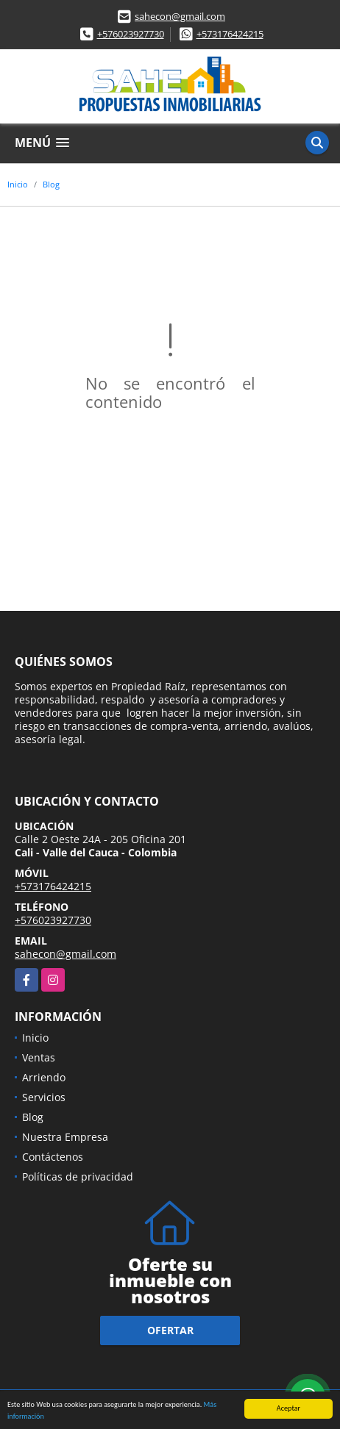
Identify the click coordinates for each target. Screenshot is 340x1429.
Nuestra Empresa (65, 1137)
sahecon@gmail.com (180, 16)
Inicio (17, 184)
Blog (51, 184)
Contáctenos (52, 1157)
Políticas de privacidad (77, 1176)
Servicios (43, 1097)
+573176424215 (229, 33)
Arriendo (43, 1077)
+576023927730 (130, 33)
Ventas (38, 1057)
